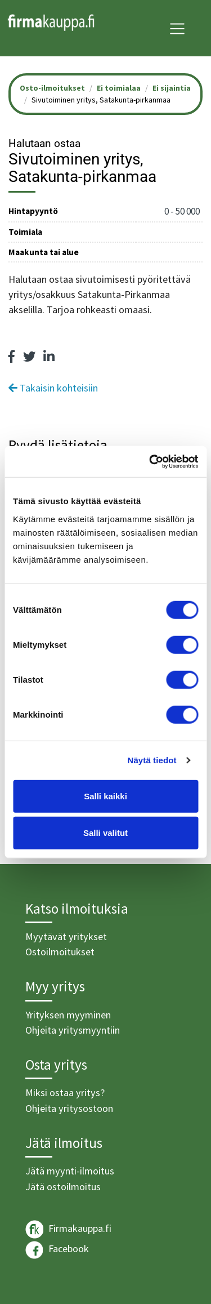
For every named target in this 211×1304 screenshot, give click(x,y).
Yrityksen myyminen (68, 1014)
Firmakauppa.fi (68, 1229)
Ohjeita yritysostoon (69, 1108)
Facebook (57, 1250)
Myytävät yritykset (66, 936)
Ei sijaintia (171, 88)
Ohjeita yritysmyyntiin (72, 1029)
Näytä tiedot (152, 760)
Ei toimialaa (119, 88)
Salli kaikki (105, 795)
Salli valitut (105, 833)
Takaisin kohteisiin (53, 387)
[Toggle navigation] (177, 28)
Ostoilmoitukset (60, 951)
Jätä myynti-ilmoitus (69, 1170)
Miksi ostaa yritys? (65, 1092)
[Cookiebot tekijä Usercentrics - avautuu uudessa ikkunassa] (150, 461)
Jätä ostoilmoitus (63, 1186)
